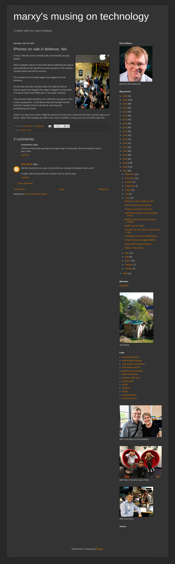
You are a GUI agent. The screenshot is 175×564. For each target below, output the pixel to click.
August (128, 190)
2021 (125, 115)
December (130, 174)
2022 (125, 112)
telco (29, 130)
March (128, 261)
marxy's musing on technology (81, 16)
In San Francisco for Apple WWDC (140, 240)
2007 (125, 171)
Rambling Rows (129, 395)
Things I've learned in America (138, 209)
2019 (125, 123)
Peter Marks (26, 164)
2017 (125, 131)
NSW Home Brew (130, 374)
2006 (125, 273)
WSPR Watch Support (132, 361)
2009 (125, 163)
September (130, 186)
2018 (125, 127)
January (129, 268)
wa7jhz (125, 384)
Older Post (104, 189)
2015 (125, 139)
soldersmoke (127, 381)
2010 (125, 159)
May (127, 253)
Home (62, 189)
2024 (125, 104)
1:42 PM (25, 155)
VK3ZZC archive (129, 398)
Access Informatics (130, 357)
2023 (125, 108)
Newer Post (19, 189)
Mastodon (123, 285)
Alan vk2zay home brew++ (134, 364)
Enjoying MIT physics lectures (138, 244)
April (127, 257)
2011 (125, 155)
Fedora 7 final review (134, 248)
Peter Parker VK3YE (131, 367)
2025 (125, 100)
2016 (125, 135)
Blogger (99, 549)
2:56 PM (25, 177)
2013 (125, 147)
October (129, 182)
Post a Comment (25, 183)
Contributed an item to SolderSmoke (141, 236)
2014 (125, 143)
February (129, 265)
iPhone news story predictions (138, 205)
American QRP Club (131, 378)
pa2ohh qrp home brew (132, 371)
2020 (125, 119)
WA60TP (126, 388)
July (127, 194)
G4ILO (125, 391)
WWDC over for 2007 (134, 226)
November (130, 178)
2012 (125, 151)
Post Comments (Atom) (36, 194)
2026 (125, 96)
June (127, 198)
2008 (125, 167)
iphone (24, 130)
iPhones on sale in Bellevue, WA (139, 201)
